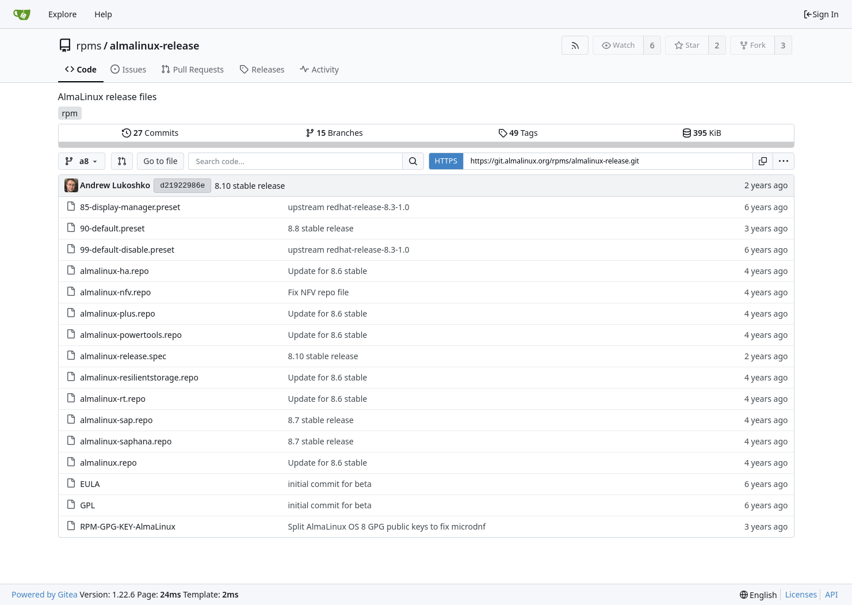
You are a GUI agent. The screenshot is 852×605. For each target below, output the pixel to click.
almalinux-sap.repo (116, 419)
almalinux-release (155, 45)
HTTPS (446, 160)
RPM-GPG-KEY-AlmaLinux (127, 526)
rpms (89, 45)
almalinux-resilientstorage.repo (139, 377)
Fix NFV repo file (318, 292)
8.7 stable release (320, 419)
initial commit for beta (329, 483)
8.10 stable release (250, 185)
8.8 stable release (320, 228)
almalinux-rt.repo (113, 398)
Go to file (160, 160)
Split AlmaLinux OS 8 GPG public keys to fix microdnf (387, 526)
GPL (87, 505)
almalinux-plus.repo (117, 313)
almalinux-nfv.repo (115, 292)
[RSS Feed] (575, 45)
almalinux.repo (108, 462)
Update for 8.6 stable (327, 270)
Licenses (801, 594)
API (831, 594)
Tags (518, 132)
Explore (62, 14)
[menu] (783, 161)
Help (103, 14)
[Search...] (413, 161)
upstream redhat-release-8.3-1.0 (348, 206)
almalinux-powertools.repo (131, 334)
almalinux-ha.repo (114, 270)
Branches (334, 132)
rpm (70, 113)
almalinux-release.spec (123, 356)
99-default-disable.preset (127, 249)
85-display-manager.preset (130, 206)
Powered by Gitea (45, 594)
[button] (122, 161)
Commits (150, 132)
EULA (90, 483)
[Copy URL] (762, 161)
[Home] (22, 14)
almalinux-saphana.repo (125, 441)
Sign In (821, 14)
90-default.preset (112, 228)
